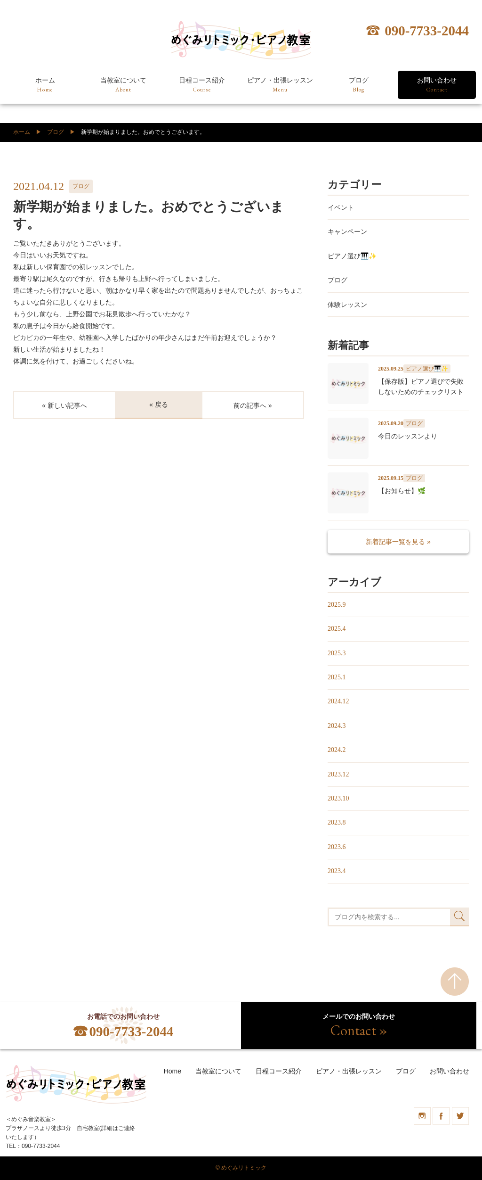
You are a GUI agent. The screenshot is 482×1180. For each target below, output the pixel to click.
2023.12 (338, 774)
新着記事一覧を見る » (398, 541)
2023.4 (337, 871)
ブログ (359, 85)
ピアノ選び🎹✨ (352, 256)
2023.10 (338, 798)
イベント (341, 207)
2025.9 (337, 604)
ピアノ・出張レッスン (280, 85)
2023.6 (337, 846)
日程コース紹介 (202, 85)
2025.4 (337, 628)
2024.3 (337, 725)
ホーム (45, 85)
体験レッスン (347, 304)
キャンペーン (347, 231)
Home (172, 1071)
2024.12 (338, 701)
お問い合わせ (437, 85)
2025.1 (337, 677)
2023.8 (337, 822)
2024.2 (337, 749)
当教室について (123, 85)
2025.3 (337, 653)
